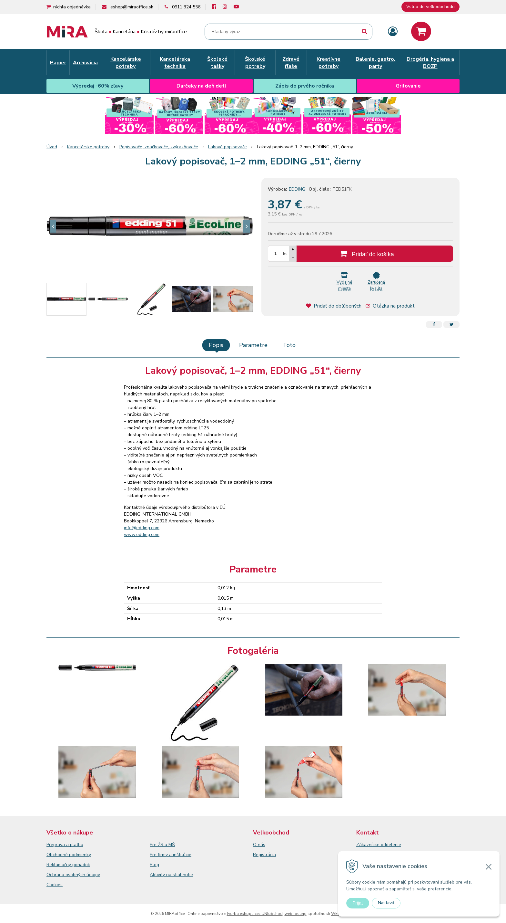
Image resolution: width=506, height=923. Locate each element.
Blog (154, 865)
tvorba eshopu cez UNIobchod (255, 913)
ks (285, 254)
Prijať (357, 903)
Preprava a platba (64, 845)
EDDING (297, 189)
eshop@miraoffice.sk (131, 7)
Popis (216, 345)
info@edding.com (141, 528)
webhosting (296, 913)
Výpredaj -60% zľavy (97, 85)
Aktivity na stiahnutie (171, 875)
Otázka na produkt (390, 305)
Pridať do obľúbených (333, 305)
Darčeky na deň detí (201, 85)
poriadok (81, 865)
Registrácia (264, 855)
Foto (289, 345)
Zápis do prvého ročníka (304, 85)
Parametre (253, 345)
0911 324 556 (186, 7)
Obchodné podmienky (68, 855)
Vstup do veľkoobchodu (430, 7)
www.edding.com (141, 534)
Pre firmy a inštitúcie (170, 855)
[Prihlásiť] (393, 31)
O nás (259, 845)
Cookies (54, 885)
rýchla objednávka (72, 7)
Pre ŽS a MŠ (162, 845)
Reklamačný (59, 865)
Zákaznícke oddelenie (378, 845)
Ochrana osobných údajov (73, 875)
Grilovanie (408, 85)
